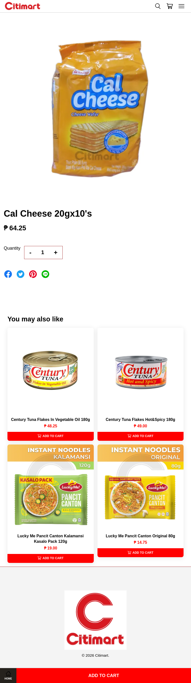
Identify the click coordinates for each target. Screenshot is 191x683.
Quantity (12, 248)
